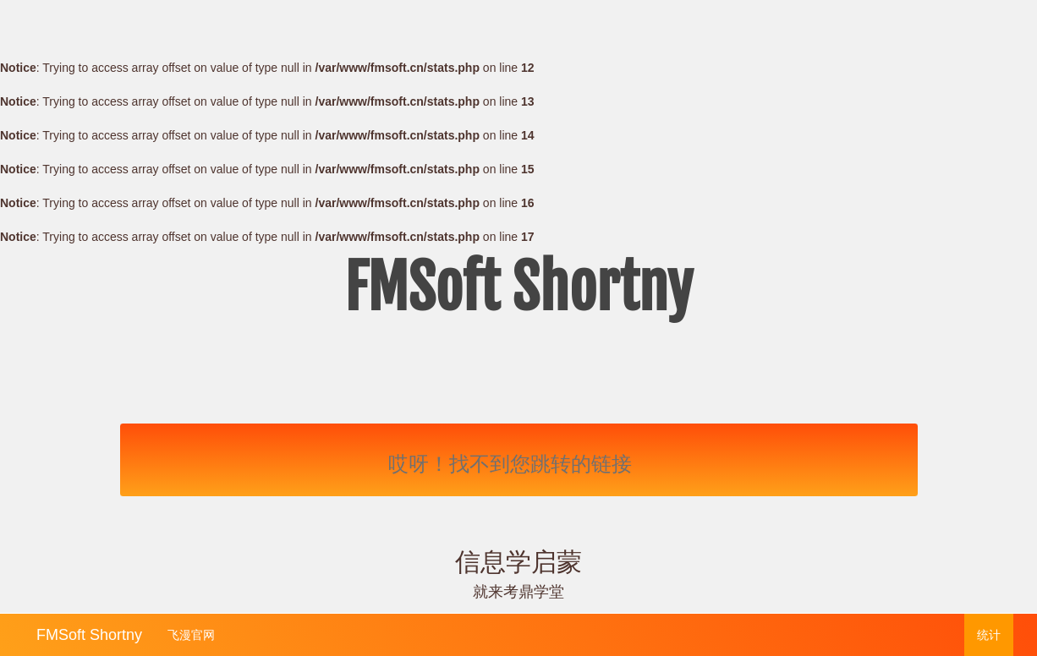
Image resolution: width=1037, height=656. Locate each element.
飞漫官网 (191, 635)
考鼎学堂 (533, 591)
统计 (989, 635)
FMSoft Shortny (89, 632)
